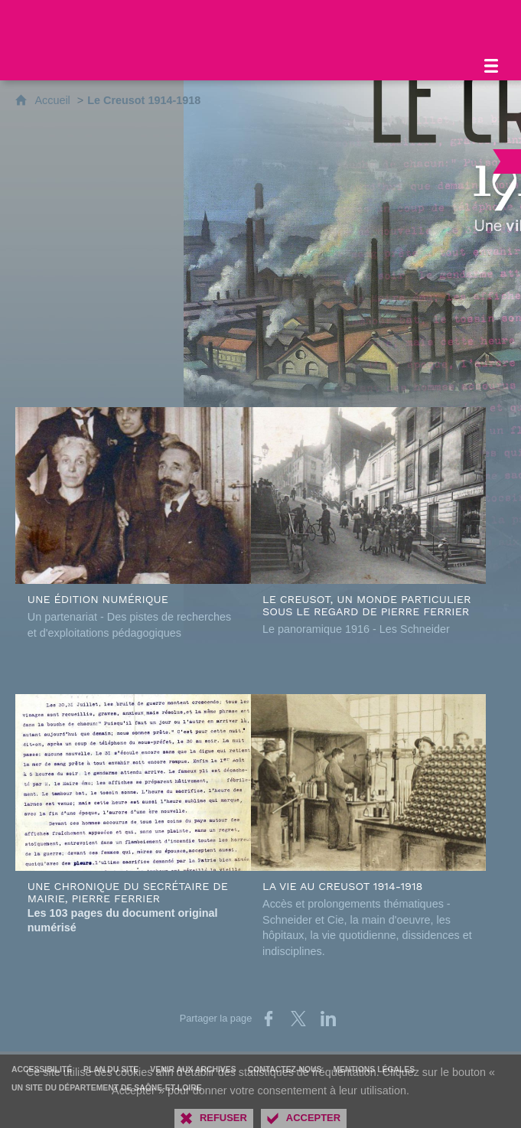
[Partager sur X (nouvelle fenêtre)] (298, 1019)
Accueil (53, 100)
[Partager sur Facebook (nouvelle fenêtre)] (269, 1019)
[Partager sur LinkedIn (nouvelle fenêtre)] (328, 1019)
